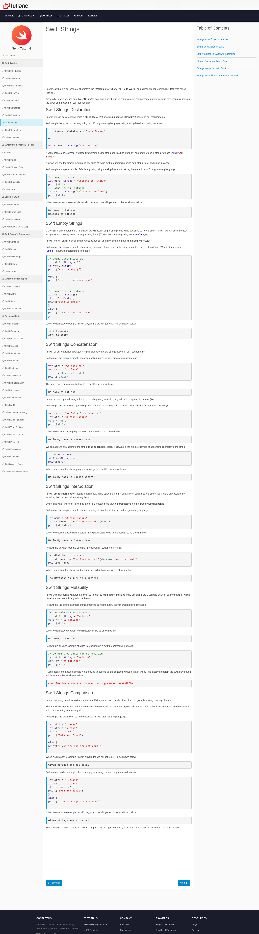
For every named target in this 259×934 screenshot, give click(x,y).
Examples (45, 16)
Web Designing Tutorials (95, 924)
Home (9, 16)
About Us (124, 924)
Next (184, 883)
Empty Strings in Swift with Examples (216, 54)
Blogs (194, 924)
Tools (79, 16)
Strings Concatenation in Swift (212, 61)
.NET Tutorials (91, 930)
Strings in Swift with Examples (212, 39)
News (92, 16)
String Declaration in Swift (210, 46)
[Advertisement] (119, 63)
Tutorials (26, 16)
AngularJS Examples (166, 924)
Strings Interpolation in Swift (211, 68)
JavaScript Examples (166, 930)
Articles (63, 16)
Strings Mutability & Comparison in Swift (217, 75)
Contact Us (125, 930)
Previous (54, 883)
